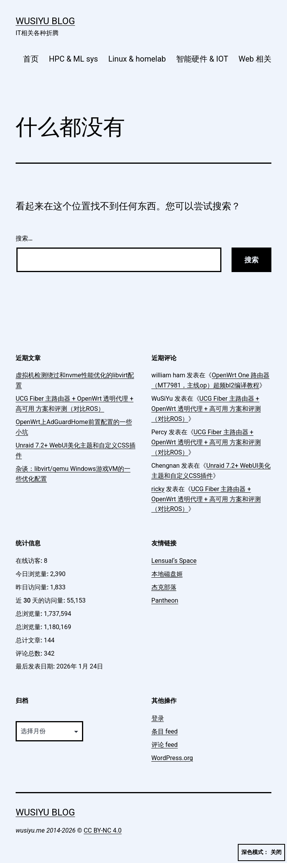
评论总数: (30, 653)
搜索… (24, 238)
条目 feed (165, 731)
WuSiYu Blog (45, 21)
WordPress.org (172, 758)
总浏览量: (30, 613)
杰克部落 (164, 587)
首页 (31, 59)
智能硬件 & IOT (202, 59)
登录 (158, 718)
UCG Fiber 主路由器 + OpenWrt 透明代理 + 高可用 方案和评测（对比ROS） (206, 409)
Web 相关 (255, 59)
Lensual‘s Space (174, 560)
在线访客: (30, 560)
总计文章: (30, 640)
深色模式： (261, 852)
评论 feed (165, 744)
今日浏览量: (33, 574)
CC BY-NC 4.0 (102, 830)
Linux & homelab (137, 59)
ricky (158, 489)
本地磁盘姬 (167, 574)
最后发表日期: (36, 666)
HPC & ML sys (73, 59)
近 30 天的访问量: (41, 600)
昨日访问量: (33, 587)
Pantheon (165, 600)
